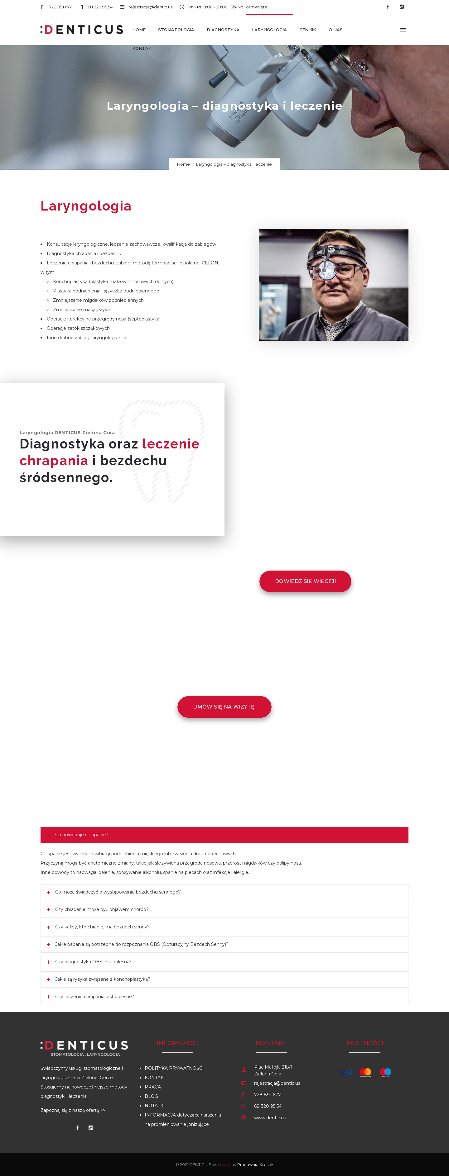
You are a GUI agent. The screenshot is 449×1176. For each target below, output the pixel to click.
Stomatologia (176, 29)
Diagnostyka (223, 29)
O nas (336, 29)
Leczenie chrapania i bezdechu (80, 263)
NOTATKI (155, 1105)
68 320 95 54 (100, 6)
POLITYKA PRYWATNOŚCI (174, 1068)
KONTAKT (155, 1077)
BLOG (151, 1096)
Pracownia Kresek (255, 1164)
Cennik (307, 29)
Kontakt (143, 48)
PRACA (153, 1087)
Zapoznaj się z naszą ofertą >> (73, 1110)
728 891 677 (60, 6)
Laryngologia (269, 29)
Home (139, 29)
